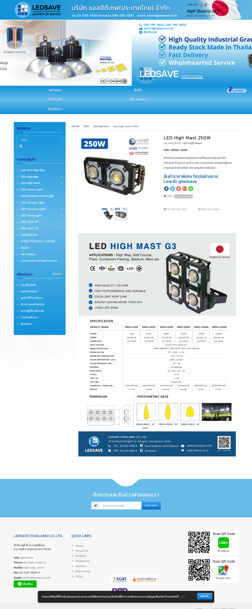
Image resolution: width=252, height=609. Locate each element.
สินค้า (77, 90)
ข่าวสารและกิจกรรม (33, 286)
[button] (146, 121)
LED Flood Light (31, 197)
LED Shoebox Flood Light (37, 177)
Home (79, 527)
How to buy (82, 552)
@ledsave (26, 539)
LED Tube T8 (29, 203)
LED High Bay (30, 158)
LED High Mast (30, 164)
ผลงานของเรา (29, 273)
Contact (80, 547)
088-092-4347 (33, 549)
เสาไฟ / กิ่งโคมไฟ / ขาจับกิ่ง (38, 223)
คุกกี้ (182, 596)
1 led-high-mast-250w (125, 108)
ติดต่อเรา (205, 90)
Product (80, 537)
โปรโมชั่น (120, 90)
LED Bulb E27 (29, 216)
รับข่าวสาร (151, 487)
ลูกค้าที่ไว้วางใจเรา (32, 279)
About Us (81, 532)
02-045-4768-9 (89, 15)
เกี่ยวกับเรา (163, 90)
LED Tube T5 (29, 210)
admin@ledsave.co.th (36, 559)
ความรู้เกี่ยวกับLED (32, 292)
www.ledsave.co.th (201, 16)
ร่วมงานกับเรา (29, 298)
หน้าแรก (35, 90)
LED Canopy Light (32, 184)
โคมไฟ (25, 229)
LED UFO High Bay (33, 151)
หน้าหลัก (75, 108)
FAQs (78, 557)
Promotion (82, 542)
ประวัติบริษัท (28, 266)
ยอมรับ (204, 596)
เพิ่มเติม (57, 255)
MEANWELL (28, 235)
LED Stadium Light (33, 190)
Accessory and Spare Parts (39, 242)
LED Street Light (32, 171)
